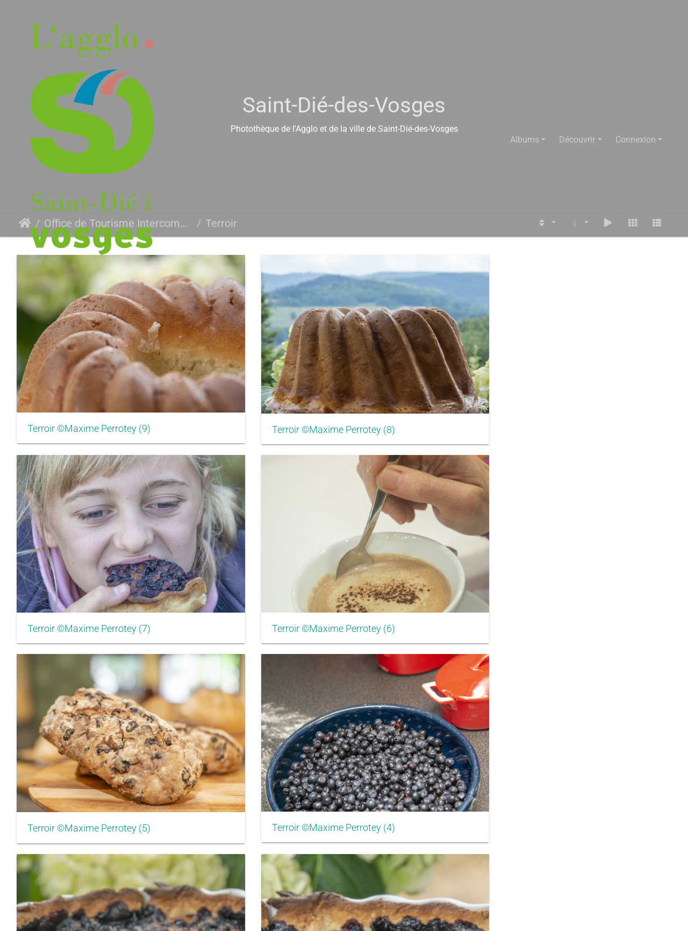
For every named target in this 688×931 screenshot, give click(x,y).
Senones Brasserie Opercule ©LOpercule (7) (596, 669)
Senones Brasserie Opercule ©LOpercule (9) (260, 669)
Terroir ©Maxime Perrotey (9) (88, 376)
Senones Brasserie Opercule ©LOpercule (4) (428, 816)
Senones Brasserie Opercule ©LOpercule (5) (260, 816)
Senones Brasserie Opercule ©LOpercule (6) (92, 816)
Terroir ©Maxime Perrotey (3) (424, 522)
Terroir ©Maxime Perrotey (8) (256, 376)
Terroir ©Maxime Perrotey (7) (424, 376)
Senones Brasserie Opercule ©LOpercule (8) (428, 669)
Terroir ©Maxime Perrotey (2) (592, 522)
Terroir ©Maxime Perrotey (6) (592, 376)
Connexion (635, 139)
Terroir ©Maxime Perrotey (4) (256, 522)
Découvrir (577, 139)
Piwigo (369, 912)
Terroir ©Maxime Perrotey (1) (88, 669)
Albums (524, 139)
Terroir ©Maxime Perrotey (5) (88, 522)
